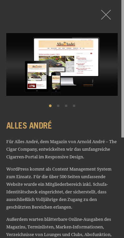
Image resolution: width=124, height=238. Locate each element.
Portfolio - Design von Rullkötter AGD (106, 15)
